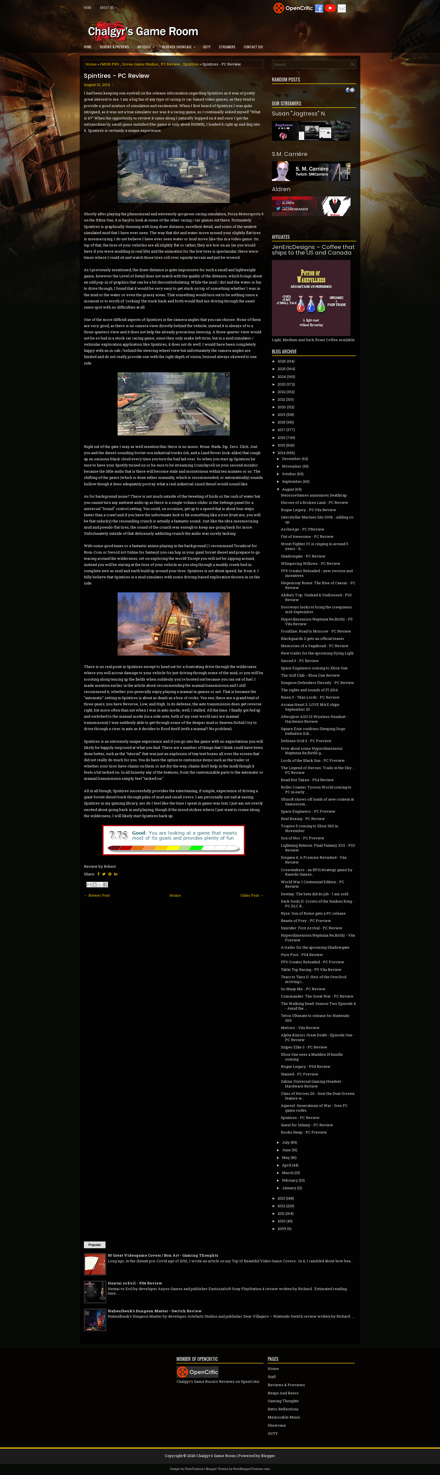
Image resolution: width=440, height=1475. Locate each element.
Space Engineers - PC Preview (308, 811)
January (289, 1187)
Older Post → (251, 895)
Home (87, 7)
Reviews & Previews (114, 46)
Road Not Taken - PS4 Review (307, 779)
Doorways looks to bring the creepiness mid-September (316, 609)
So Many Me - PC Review (303, 988)
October (289, 473)
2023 (282, 384)
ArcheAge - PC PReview (302, 529)
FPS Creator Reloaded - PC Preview (312, 961)
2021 (281, 399)
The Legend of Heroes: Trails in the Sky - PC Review (317, 770)
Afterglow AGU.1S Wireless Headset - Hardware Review (314, 719)
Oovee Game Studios (140, 64)
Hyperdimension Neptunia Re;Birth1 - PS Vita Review (317, 621)
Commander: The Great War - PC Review (317, 996)
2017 (281, 429)
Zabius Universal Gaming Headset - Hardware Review (312, 1084)
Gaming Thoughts (283, 1400)
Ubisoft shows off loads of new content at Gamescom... (317, 801)
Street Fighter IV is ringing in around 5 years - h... (314, 546)
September (292, 481)
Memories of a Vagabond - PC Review (315, 645)
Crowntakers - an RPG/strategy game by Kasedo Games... (316, 872)
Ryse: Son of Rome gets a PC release (313, 913)
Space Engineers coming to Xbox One (314, 667)
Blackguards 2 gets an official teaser (312, 638)
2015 (281, 445)
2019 (281, 414)
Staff (272, 1376)
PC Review (170, 64)
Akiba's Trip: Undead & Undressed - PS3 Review (316, 597)
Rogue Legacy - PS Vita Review (308, 509)
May (286, 1157)
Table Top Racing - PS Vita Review (311, 969)
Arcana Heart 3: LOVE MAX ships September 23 (310, 707)
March (288, 1172)
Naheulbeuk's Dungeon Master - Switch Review (155, 1310)
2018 (281, 422)
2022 (282, 391)
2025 (282, 368)
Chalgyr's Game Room (216, 1455)
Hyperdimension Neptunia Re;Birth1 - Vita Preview (318, 937)
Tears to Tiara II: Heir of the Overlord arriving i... (313, 979)
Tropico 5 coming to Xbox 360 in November (309, 828)
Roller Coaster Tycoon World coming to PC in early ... (316, 789)
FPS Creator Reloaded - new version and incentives (317, 573)
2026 (282, 361)
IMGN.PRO (109, 64)
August (288, 489)
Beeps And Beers (283, 1392)
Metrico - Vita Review (300, 1027)
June (286, 1149)
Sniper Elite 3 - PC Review (304, 1047)
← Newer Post (97, 895)
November (292, 466)
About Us (110, 6)
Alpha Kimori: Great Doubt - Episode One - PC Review (318, 1037)
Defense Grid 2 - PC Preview (306, 740)
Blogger (268, 1455)
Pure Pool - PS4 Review (302, 954)
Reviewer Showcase (180, 45)
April (286, 1165)
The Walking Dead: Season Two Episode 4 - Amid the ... (318, 1006)
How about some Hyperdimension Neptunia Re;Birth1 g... (311, 751)
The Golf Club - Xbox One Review (310, 675)
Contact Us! (253, 46)
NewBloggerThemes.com (251, 1469)
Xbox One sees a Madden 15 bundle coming (312, 1057)
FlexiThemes (194, 1469)
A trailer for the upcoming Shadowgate (315, 947)
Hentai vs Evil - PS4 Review (135, 1283)
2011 (281, 1213)
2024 (282, 376)
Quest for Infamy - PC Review (307, 1124)
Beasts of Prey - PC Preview (306, 920)
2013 (281, 1198)
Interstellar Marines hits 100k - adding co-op (318, 519)
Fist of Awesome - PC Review (307, 536)
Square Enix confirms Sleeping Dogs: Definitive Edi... (313, 731)
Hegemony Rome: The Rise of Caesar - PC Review (318, 585)
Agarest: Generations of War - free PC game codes (314, 1108)
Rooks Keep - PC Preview (304, 1132)
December (291, 458)
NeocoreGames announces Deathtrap (314, 495)
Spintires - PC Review (116, 75)
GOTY (206, 46)
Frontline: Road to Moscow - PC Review (316, 631)
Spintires (191, 64)
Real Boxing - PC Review (303, 818)
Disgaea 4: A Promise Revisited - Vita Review (314, 860)
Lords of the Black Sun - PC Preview (313, 760)
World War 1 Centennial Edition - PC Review (312, 884)
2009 (282, 1228)
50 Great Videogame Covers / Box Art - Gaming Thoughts (163, 1255)
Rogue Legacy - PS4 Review (306, 1066)
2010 (281, 1220)
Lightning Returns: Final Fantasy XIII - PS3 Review (318, 848)
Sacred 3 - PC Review (300, 660)
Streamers (227, 46)
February (290, 1180)
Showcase (277, 1425)
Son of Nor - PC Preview (302, 837)
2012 (281, 1205)
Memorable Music (284, 1417)
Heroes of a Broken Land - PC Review (314, 502)
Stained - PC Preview (299, 1074)
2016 (281, 437)
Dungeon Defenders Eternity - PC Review (317, 682)
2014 (281, 452)
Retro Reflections (283, 1408)
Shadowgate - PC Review (303, 556)
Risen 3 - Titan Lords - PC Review (310, 697)
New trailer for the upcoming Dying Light (317, 653)
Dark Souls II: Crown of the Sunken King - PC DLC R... (317, 903)
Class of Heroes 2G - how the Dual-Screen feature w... (317, 1096)
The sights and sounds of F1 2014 (309, 689)
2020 (282, 406)
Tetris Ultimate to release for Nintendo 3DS (315, 1018)
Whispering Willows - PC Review (310, 563)
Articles (148, 45)
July (286, 1142)
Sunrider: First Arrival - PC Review (311, 927)
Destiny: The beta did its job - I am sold (314, 893)
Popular (94, 1245)
